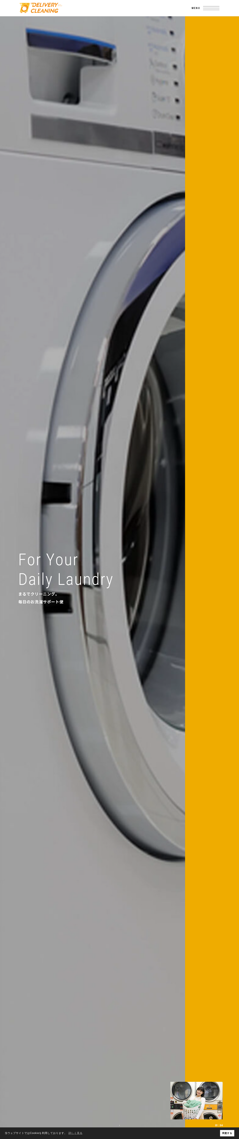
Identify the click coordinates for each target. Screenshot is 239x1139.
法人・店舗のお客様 (162, 1098)
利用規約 (112, 1119)
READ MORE (48, 376)
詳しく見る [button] (75, 1133)
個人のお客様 (189, 1098)
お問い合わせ (204, 1104)
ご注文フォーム (180, 1104)
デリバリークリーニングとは (127, 1098)
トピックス (139, 1104)
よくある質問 (118, 1104)
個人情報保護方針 (129, 1119)
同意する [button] (227, 1133)
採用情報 (158, 1104)
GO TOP (119, 1061)
